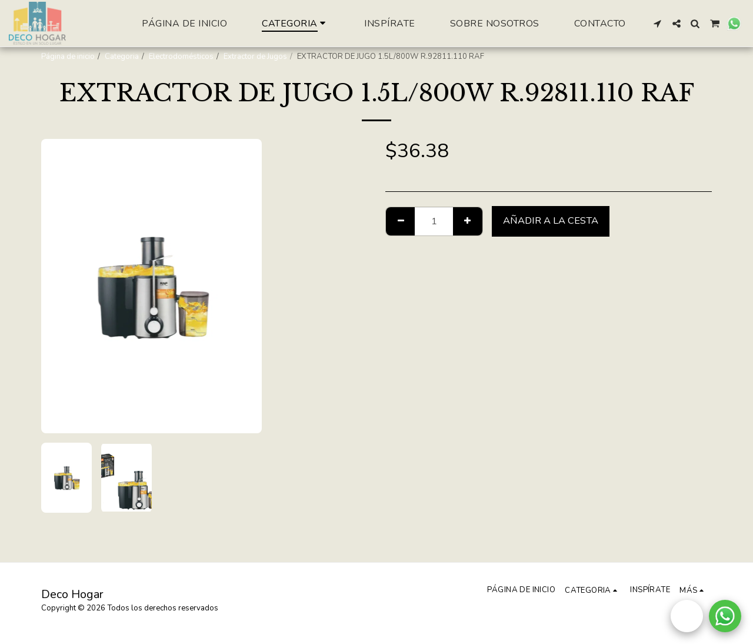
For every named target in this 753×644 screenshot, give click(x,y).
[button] (658, 23)
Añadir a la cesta (550, 220)
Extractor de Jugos (255, 56)
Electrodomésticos (181, 56)
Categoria (122, 56)
